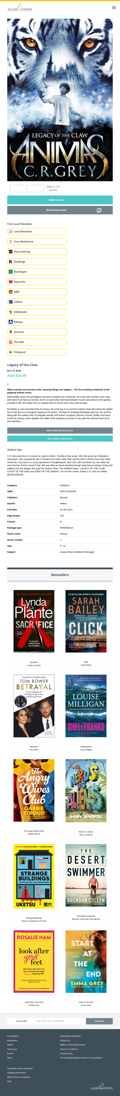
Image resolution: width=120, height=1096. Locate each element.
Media (10, 1045)
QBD (16, 292)
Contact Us (65, 1040)
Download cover (56, 210)
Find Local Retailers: (20, 224)
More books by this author (60, 430)
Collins (18, 302)
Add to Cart (56, 200)
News (9, 1058)
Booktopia (20, 271)
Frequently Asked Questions (20, 1068)
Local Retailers (23, 231)
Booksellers (12, 1040)
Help (9, 1081)
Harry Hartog (22, 251)
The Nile (19, 342)
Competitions (13, 1036)
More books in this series (60, 438)
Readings (19, 261)
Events (10, 1053)
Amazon (19, 332)
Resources (12, 1049)
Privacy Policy (66, 1053)
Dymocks (19, 281)
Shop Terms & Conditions (18, 1077)
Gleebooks (20, 312)
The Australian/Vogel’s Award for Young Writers (81, 1058)
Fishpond (19, 352)
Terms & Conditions (69, 1049)
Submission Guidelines (70, 1036)
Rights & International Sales (72, 1045)
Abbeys (18, 322)
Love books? (21, 1021)
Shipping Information (16, 1073)
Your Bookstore (23, 241)
